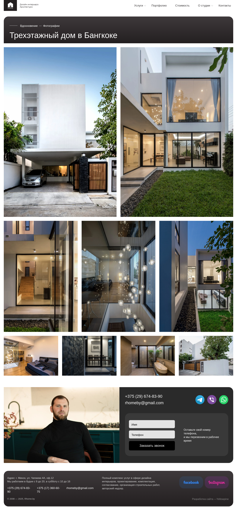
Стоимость (182, 5)
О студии (204, 5)
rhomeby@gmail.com (144, 403)
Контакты (225, 5)
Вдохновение (29, 25)
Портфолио (159, 5)
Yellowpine (222, 499)
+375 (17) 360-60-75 (48, 489)
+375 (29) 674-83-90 (143, 396)
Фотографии (51, 25)
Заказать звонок (152, 446)
